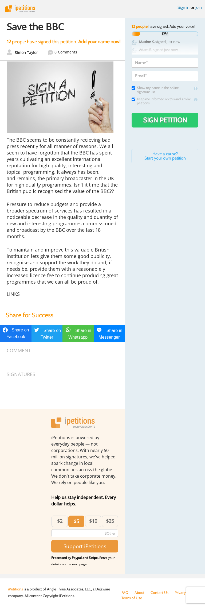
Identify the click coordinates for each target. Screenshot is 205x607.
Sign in (184, 7)
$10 (93, 521)
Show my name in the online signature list (155, 90)
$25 (110, 521)
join (198, 7)
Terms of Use (131, 598)
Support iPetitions (85, 546)
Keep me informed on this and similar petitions (161, 101)
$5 (76, 521)
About (139, 592)
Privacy (180, 592)
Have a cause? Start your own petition (165, 156)
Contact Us (159, 592)
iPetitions (102, 8)
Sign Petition (165, 120)
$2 (59, 521)
